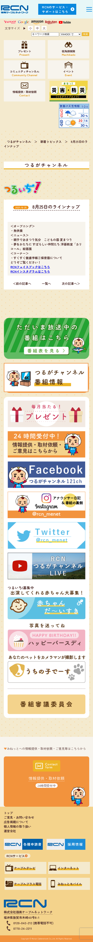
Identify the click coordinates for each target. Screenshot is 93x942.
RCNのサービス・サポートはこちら (55, 9)
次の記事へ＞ (71, 283)
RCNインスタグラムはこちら (30, 271)
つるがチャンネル (19, 141)
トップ (8, 812)
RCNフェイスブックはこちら (30, 267)
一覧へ (46, 283)
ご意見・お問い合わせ (19, 817)
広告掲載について (16, 822)
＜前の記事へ (22, 283)
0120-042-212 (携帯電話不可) (33, 923)
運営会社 (10, 831)
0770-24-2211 (22, 928)
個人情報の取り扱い (19, 826)
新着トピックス (51, 141)
